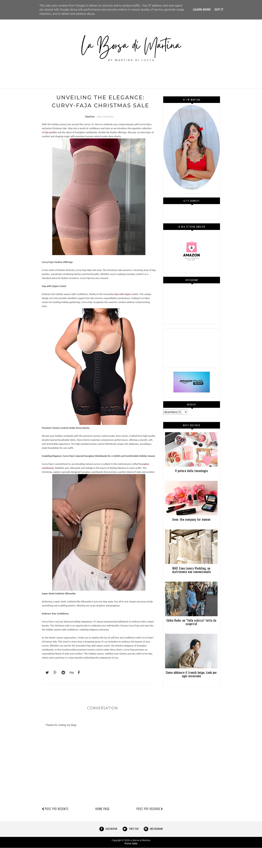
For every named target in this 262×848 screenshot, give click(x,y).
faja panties (51, 132)
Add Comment (105, 117)
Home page (102, 809)
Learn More (202, 9)
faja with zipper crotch (126, 294)
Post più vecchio (149, 809)
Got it (218, 9)
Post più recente (56, 809)
